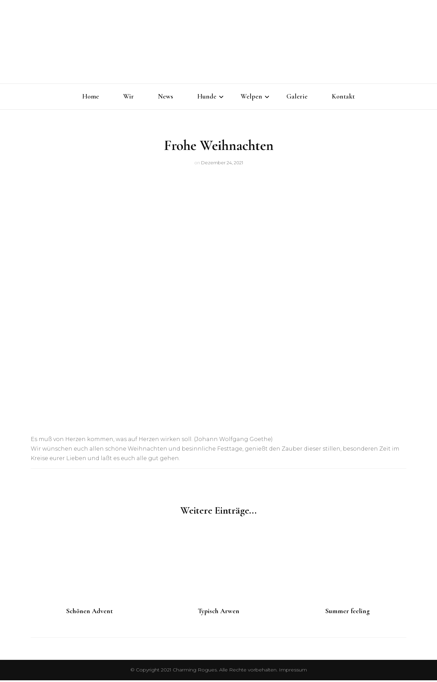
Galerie (297, 96)
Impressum (293, 671)
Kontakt (343, 96)
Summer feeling (347, 613)
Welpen (251, 96)
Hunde (206, 96)
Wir (128, 96)
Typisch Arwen (218, 613)
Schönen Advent (89, 613)
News (165, 96)
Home (90, 96)
